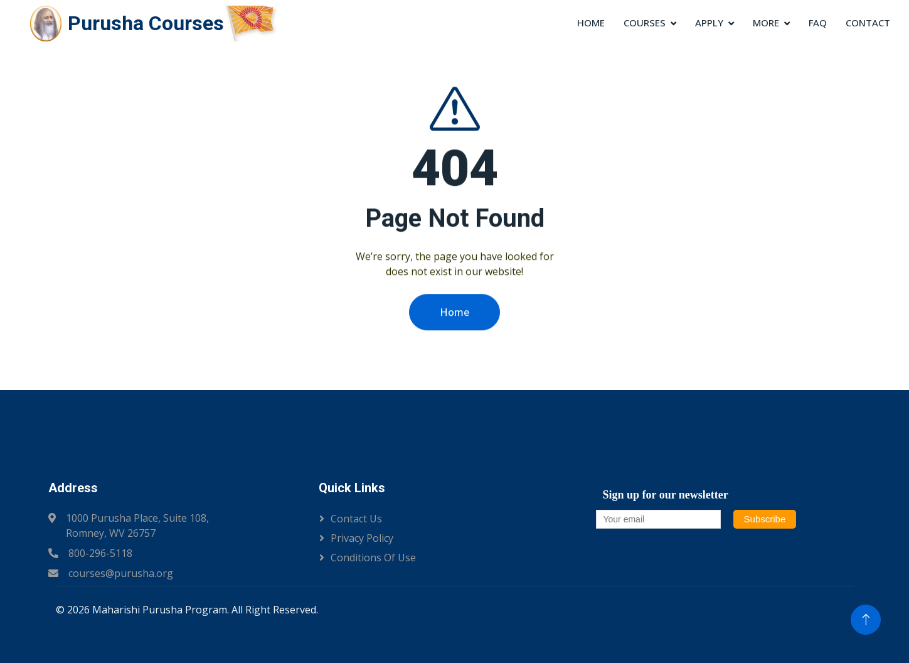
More (766, 22)
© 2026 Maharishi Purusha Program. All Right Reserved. (187, 610)
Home (591, 22)
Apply (709, 22)
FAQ (818, 22)
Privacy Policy (362, 538)
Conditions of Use (373, 557)
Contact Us (356, 519)
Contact (868, 22)
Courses (645, 22)
